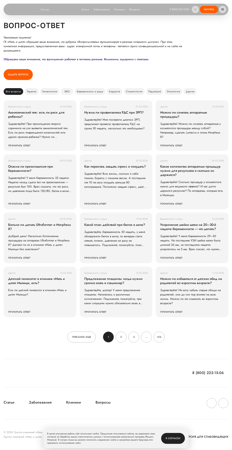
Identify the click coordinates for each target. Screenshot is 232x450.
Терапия (31, 91)
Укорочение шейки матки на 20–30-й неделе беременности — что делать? (188, 227)
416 (159, 337)
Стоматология (134, 91)
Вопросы (134, 9)
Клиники (119, 9)
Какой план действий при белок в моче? (114, 225)
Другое (190, 91)
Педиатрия (154, 91)
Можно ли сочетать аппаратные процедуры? (183, 114)
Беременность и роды (90, 91)
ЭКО (67, 91)
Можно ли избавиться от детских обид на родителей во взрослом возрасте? (191, 281)
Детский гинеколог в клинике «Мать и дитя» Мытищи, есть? (36, 281)
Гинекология (49, 91)
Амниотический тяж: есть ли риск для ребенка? (36, 114)
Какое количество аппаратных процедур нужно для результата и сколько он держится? (190, 171)
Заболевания (102, 9)
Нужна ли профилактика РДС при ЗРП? (114, 112)
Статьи (85, 9)
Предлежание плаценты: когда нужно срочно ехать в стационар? (113, 281)
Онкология (173, 91)
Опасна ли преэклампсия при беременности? (30, 169)
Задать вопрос (18, 74)
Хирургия (114, 91)
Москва (47, 9)
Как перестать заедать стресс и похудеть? (115, 167)
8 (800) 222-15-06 (179, 9)
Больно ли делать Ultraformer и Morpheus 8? (39, 227)
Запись (209, 9)
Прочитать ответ (19, 145)
